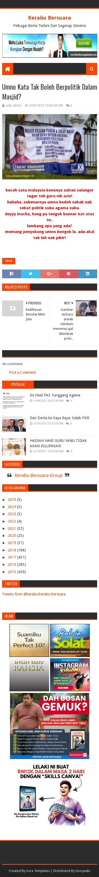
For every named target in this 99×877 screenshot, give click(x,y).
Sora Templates (38, 871)
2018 (12, 550)
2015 (12, 572)
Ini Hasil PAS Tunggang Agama (55, 395)
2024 (12, 507)
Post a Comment (22, 372)
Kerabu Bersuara (49, 18)
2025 (12, 499)
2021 (12, 528)
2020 (12, 535)
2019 (12, 543)
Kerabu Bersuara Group (38, 475)
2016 (12, 564)
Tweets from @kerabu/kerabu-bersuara (33, 594)
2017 (12, 557)
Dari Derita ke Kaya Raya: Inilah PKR (59, 418)
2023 (12, 514)
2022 (12, 521)
